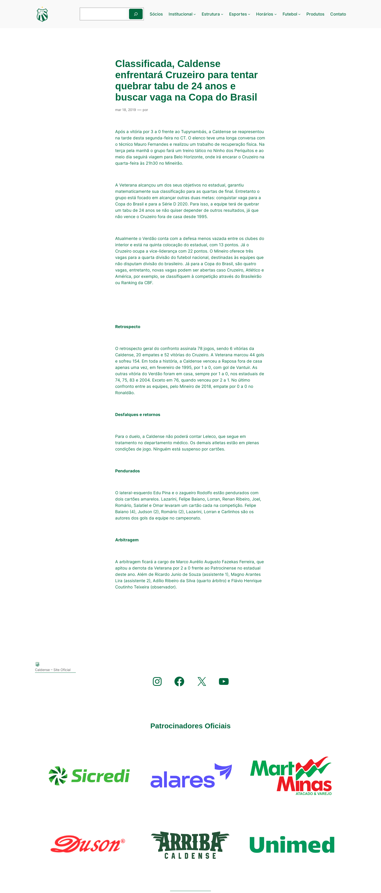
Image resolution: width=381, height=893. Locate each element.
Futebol (290, 14)
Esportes (238, 14)
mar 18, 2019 (125, 110)
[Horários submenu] (275, 14)
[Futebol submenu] (299, 14)
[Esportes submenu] (249, 14)
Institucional (180, 14)
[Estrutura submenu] (222, 14)
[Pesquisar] (136, 14)
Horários (264, 14)
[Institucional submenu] (194, 14)
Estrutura (211, 14)
